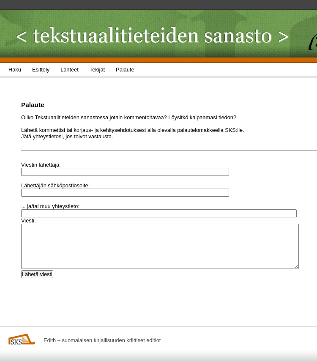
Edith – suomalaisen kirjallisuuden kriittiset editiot (102, 340)
